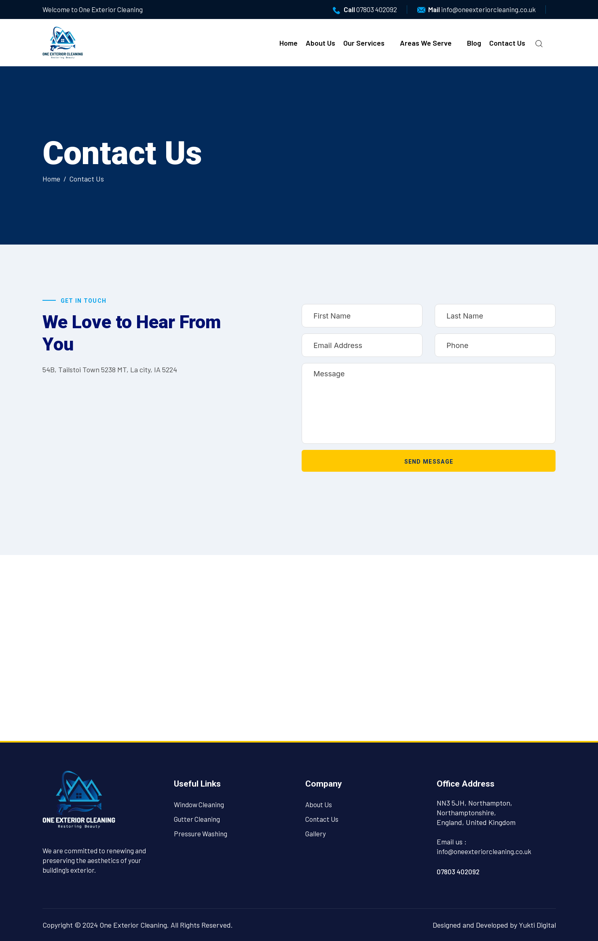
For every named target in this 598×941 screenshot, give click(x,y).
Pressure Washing (200, 833)
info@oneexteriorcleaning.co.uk (488, 9)
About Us (320, 42)
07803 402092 (376, 9)
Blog (474, 42)
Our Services (364, 42)
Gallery (315, 833)
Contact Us (507, 42)
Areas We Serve (426, 42)
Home (288, 42)
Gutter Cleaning (197, 819)
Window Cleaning (199, 804)
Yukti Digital (537, 924)
